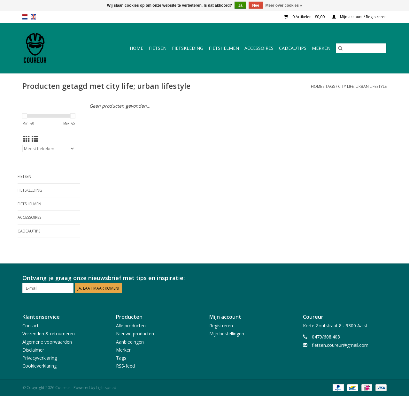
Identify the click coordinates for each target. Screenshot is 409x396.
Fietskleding (187, 48)
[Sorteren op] (48, 148)
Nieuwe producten (135, 334)
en (33, 16)
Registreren (221, 326)
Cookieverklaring (39, 366)
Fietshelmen (224, 48)
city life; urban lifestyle (362, 86)
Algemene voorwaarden (47, 342)
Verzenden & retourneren (48, 334)
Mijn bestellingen (226, 334)
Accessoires (259, 48)
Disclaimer (33, 350)
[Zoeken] (361, 48)
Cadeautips (292, 48)
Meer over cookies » (284, 5)
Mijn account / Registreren (359, 16)
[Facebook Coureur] (370, 278)
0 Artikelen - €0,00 (305, 16)
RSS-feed (125, 366)
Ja (240, 5)
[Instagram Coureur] (381, 278)
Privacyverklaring (39, 358)
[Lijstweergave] (35, 138)
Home (136, 48)
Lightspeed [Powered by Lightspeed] (106, 387)
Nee (255, 5)
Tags (330, 86)
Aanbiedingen (130, 342)
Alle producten (131, 326)
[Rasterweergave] (26, 138)
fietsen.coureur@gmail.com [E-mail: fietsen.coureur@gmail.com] (340, 345)
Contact (30, 326)
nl (24, 16)
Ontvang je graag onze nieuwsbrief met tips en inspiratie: (103, 278)
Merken (321, 48)
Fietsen (157, 48)
